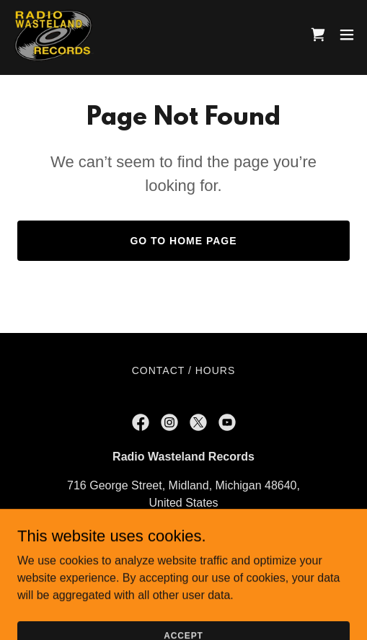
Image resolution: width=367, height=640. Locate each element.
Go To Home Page (183, 240)
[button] (346, 34)
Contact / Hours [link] (184, 370)
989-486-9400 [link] (184, 531)
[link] (54, 34)
